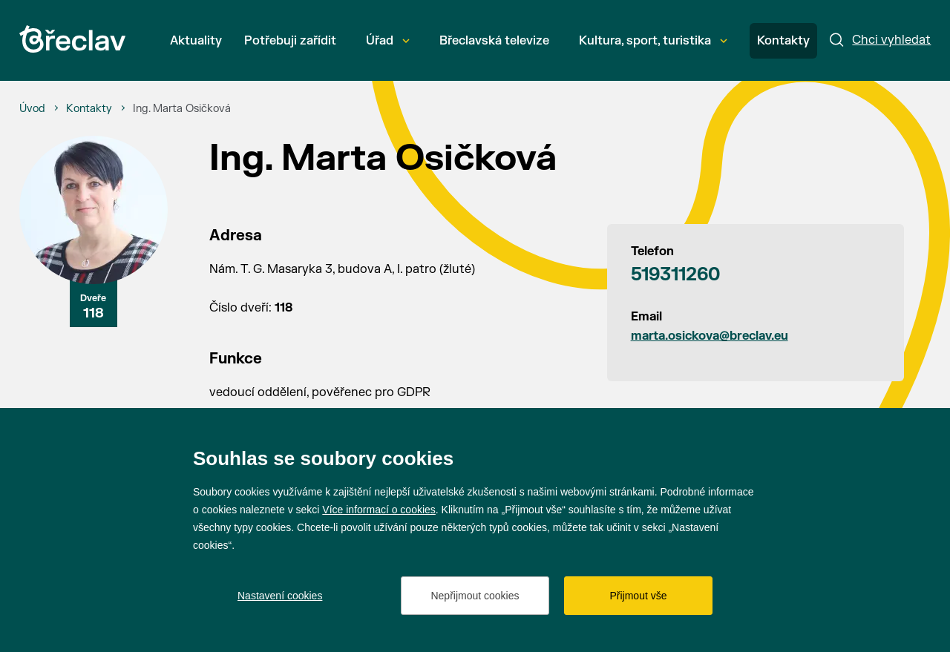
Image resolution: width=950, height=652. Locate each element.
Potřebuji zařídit (290, 40)
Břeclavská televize (494, 40)
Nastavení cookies (280, 596)
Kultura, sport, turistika (653, 40)
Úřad (388, 40)
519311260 (675, 274)
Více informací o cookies (379, 510)
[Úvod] (32, 109)
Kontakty (783, 40)
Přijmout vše (637, 596)
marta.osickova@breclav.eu (709, 336)
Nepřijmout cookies (474, 596)
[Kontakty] (89, 109)
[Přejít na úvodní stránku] (72, 39)
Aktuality (196, 40)
